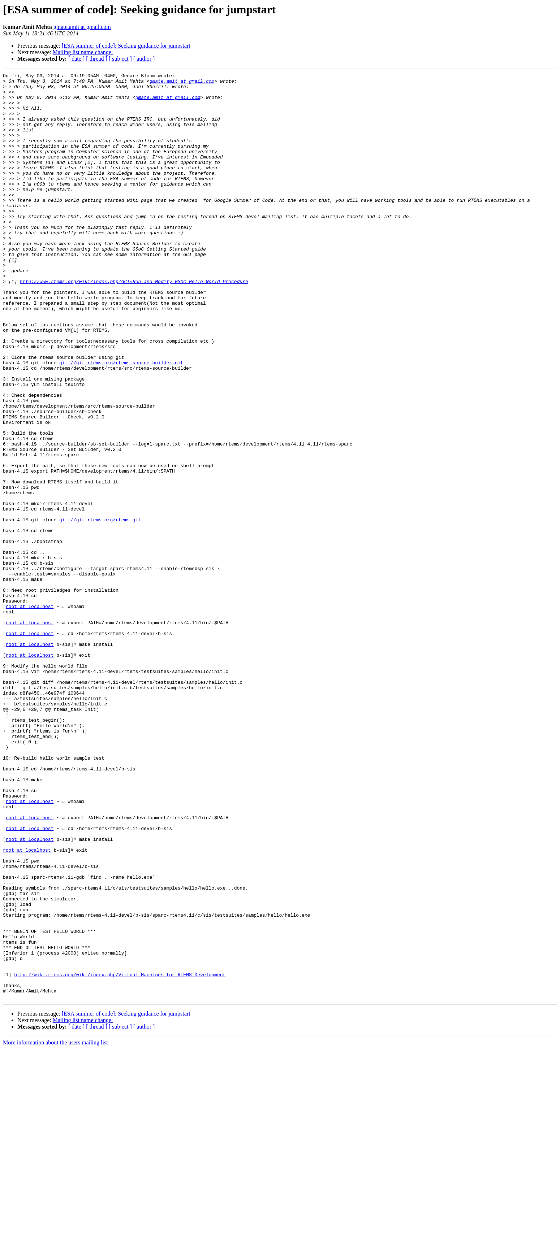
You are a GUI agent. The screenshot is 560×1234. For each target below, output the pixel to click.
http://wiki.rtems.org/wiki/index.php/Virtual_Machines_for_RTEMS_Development (119, 1155)
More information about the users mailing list (55, 1228)
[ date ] (76, 59)
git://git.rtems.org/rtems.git (100, 609)
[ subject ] (120, 59)
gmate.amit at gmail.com (82, 27)
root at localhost (30, 713)
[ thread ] (96, 59)
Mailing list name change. (83, 52)
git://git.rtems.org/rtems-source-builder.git (121, 421)
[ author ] (144, 59)
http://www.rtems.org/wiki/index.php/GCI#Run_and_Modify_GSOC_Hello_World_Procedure (134, 323)
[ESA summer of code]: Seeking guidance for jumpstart (126, 46)
